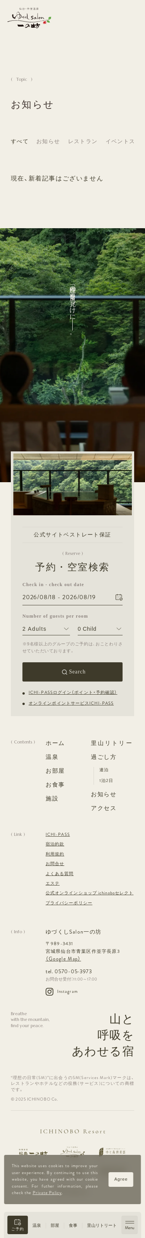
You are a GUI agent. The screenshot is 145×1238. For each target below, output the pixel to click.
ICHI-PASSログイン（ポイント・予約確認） (73, 692)
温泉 (36, 1225)
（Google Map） (63, 959)
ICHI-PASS (58, 834)
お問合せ (55, 864)
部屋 (55, 1225)
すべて (20, 141)
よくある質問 (60, 874)
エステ (53, 883)
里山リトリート (102, 1225)
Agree (121, 1179)
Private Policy (46, 1193)
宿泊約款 (55, 844)
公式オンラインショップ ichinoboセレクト (89, 893)
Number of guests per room (46, 615)
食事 (73, 1225)
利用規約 (55, 854)
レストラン (83, 141)
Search (77, 672)
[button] (17, 1225)
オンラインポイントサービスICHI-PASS (71, 703)
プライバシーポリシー (69, 903)
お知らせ (48, 141)
